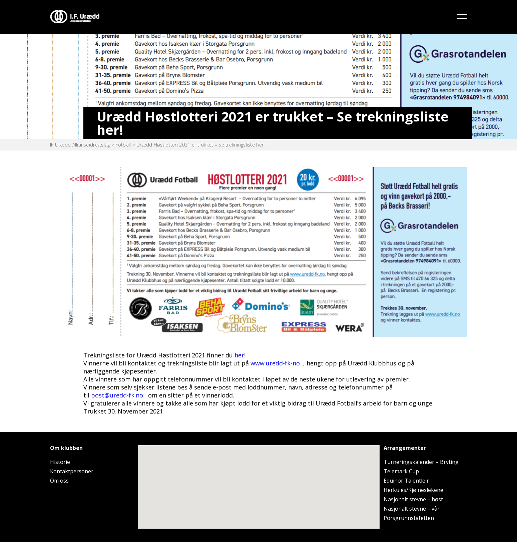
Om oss (59, 480)
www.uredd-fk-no (275, 363)
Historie (60, 462)
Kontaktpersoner (71, 471)
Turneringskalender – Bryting (421, 462)
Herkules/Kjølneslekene (413, 490)
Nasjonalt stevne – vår (412, 508)
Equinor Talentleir (406, 480)
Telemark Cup (401, 471)
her (239, 355)
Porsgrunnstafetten (409, 518)
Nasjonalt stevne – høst (413, 499)
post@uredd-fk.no (117, 395)
